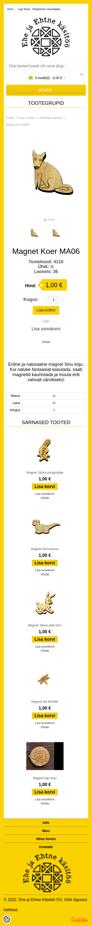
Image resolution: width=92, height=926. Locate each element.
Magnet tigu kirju (44, 778)
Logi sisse (24, 9)
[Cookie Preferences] (6, 919)
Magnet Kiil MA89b (44, 701)
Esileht (10, 117)
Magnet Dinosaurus (45, 549)
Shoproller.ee (79, 919)
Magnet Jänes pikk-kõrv (45, 625)
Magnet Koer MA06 (17, 124)
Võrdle (46, 342)
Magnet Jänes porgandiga (44, 472)
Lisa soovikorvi (45, 328)
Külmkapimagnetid (50, 117)
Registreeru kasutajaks (47, 9)
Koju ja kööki (26, 117)
